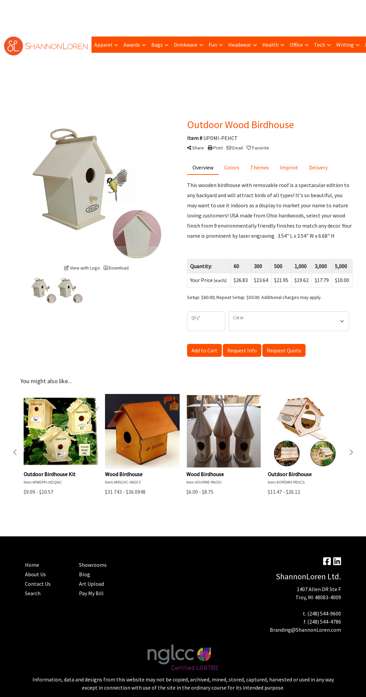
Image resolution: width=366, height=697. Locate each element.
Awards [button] (132, 44)
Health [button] (270, 44)
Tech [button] (319, 44)
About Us (35, 574)
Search (279, 7)
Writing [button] (345, 44)
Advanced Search (145, 7)
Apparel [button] (103, 44)
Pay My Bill (37, 7)
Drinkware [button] (186, 44)
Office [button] (296, 44)
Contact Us (38, 583)
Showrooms (93, 564)
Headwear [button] (239, 44)
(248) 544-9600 (324, 613)
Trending (65, 7)
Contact (34, 22)
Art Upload (92, 7)
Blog (115, 7)
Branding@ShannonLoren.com (305, 629)
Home (13, 22)
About (13, 7)
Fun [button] (213, 44)
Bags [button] (157, 44)
